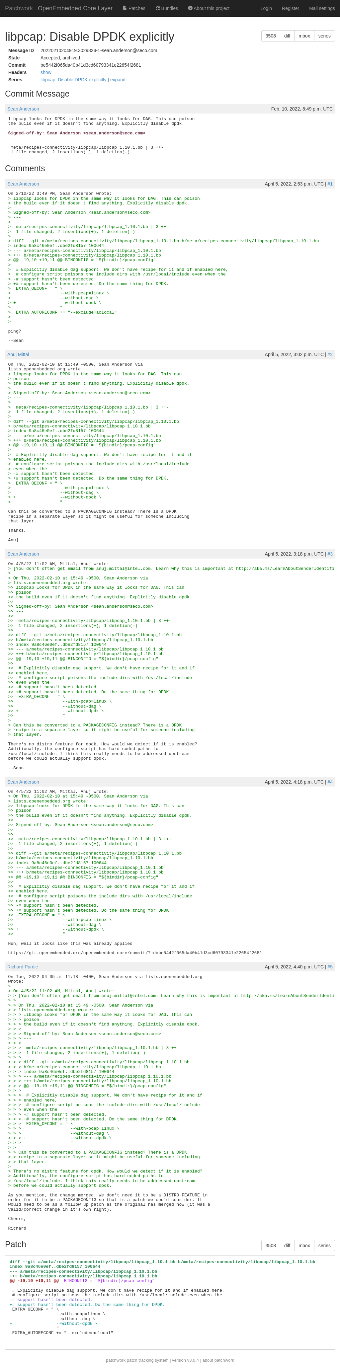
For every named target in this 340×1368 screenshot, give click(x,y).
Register (290, 8)
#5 (330, 966)
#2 (330, 354)
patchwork (116, 1360)
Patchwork (19, 8)
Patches (134, 8)
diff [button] (287, 35)
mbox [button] (304, 35)
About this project (208, 8)
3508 (271, 35)
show (46, 72)
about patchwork (218, 1360)
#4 (330, 782)
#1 (330, 184)
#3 (330, 554)
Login (266, 8)
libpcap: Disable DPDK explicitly (74, 79)
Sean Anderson (23, 109)
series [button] (324, 35)
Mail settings (322, 8)
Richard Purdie (22, 966)
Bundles (166, 8)
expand (118, 79)
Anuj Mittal (18, 354)
